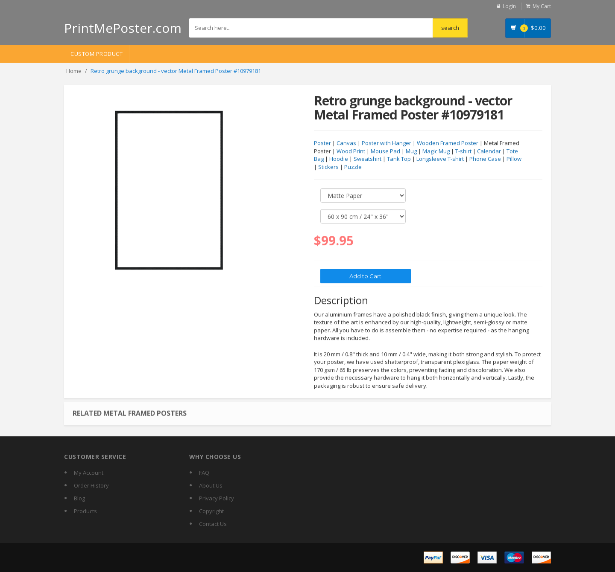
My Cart (542, 6)
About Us (211, 485)
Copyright (211, 511)
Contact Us (213, 524)
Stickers (328, 167)
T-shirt (463, 151)
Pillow (514, 159)
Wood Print (351, 151)
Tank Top (399, 159)
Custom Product (96, 54)
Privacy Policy (216, 498)
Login (509, 6)
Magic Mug (436, 151)
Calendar (489, 151)
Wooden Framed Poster (447, 143)
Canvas (346, 143)
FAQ (204, 472)
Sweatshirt (367, 159)
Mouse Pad (385, 151)
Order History (91, 485)
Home (73, 71)
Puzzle (353, 167)
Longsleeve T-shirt (440, 159)
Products (85, 511)
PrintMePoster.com (123, 28)
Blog (79, 498)
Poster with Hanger (386, 143)
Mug (411, 151)
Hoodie (338, 159)
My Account (88, 472)
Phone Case (485, 159)
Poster (322, 143)
